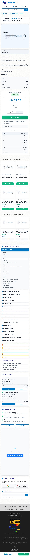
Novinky (5, 351)
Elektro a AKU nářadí (9, 307)
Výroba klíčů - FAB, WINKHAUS (10, 365)
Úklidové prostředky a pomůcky (12, 337)
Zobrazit (8, 239)
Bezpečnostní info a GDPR (20, 509)
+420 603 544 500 (8, 381)
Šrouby (4, 252)
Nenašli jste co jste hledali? (10, 367)
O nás (15, 506)
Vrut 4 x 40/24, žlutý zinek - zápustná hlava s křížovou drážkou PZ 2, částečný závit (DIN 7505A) (7, 176)
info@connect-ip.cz (8, 383)
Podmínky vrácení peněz (9, 509)
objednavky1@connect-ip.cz (10, 398)
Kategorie (5, 13)
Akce (4, 345)
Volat (8, 389)
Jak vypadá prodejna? (8, 369)
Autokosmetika (7, 325)
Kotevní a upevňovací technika (11, 294)
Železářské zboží (7, 303)
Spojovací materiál (13, 13)
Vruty (4, 265)
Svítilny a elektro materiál (10, 316)
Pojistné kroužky (6, 273)
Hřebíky (21, 13)
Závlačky (4, 277)
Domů (5, 506)
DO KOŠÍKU (15, 117)
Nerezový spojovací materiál (11, 291)
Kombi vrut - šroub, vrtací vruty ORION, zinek (12, 267)
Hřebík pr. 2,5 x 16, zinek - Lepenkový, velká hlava (7, 232)
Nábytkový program (8, 331)
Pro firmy (9, 507)
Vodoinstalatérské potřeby (10, 322)
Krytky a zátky (6, 285)
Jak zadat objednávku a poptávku (12, 363)
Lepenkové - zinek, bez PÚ (8, 14)
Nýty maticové (6, 271)
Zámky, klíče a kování (8, 334)
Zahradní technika (8, 310)
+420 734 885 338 (8, 396)
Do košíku (24, 554)
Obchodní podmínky (22, 506)
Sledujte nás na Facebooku (15, 455)
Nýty (3, 269)
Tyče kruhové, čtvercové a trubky (9, 281)
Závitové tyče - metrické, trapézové (10, 279)
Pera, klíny (5, 275)
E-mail (21, 389)
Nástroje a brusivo (8, 300)
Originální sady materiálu (8, 287)
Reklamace (21, 507)
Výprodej (5, 357)
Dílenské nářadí (7, 297)
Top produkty (7, 354)
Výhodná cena (7, 348)
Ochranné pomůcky (8, 328)
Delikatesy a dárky (8, 340)
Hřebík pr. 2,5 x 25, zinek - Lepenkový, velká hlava (22, 232)
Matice (4, 254)
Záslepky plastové (6, 283)
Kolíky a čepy (5, 260)
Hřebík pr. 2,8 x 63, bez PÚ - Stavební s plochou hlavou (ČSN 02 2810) (7, 202)
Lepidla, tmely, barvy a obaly (11, 319)
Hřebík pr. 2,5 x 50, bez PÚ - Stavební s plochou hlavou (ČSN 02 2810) (21, 176)
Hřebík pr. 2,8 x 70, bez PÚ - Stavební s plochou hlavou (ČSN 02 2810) (21, 202)
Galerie (14, 507)
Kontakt (10, 506)
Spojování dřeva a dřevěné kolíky (9, 263)
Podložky (4, 256)
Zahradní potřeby (8, 313)
